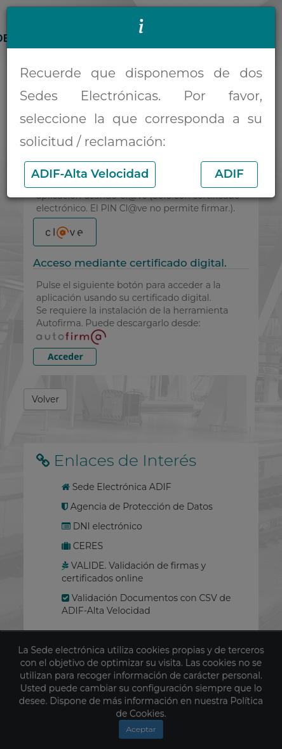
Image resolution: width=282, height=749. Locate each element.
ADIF (229, 174)
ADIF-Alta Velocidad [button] (90, 174)
